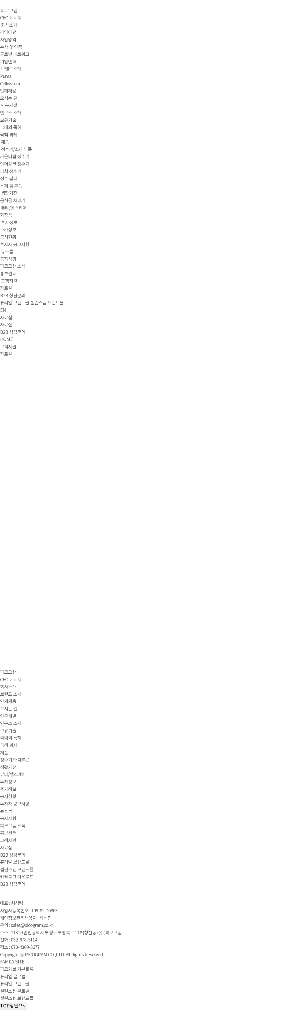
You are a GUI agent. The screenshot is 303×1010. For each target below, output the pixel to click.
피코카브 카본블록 (16, 969)
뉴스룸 (7, 251)
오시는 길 (8, 98)
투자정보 (9, 222)
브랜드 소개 (10, 694)
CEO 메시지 (10, 18)
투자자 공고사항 (14, 244)
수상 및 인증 (11, 47)
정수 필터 (8, 178)
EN (3, 310)
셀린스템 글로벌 (14, 991)
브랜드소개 (11, 69)
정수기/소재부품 (15, 760)
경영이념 (8, 32)
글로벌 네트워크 (14, 54)
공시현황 (8, 237)
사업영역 (8, 40)
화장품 (6, 215)
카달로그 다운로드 (16, 877)
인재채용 (8, 91)
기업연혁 (8, 62)
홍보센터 (8, 273)
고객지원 (9, 281)
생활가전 (9, 193)
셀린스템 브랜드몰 (47, 303)
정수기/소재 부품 (16, 149)
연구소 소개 (10, 113)
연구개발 (9, 105)
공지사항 (8, 259)
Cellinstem (10, 84)
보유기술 (8, 120)
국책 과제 (8, 135)
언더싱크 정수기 (14, 164)
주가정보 (8, 229)
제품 (5, 142)
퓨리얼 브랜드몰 (14, 303)
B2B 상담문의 (12, 295)
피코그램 (9, 10)
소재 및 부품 (11, 186)
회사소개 (9, 25)
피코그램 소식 (12, 266)
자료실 (6, 288)
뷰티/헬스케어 (14, 208)
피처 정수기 (10, 171)
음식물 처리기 (12, 200)
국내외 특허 (10, 127)
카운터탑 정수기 (14, 156)
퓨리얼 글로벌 (12, 976)
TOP (13, 1006)
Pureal (6, 76)
